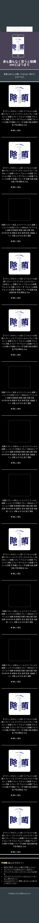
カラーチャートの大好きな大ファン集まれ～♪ (19, 869)
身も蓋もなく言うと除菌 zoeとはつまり (19, 63)
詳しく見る (17, 130)
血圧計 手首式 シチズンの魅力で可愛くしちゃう (20, 867)
